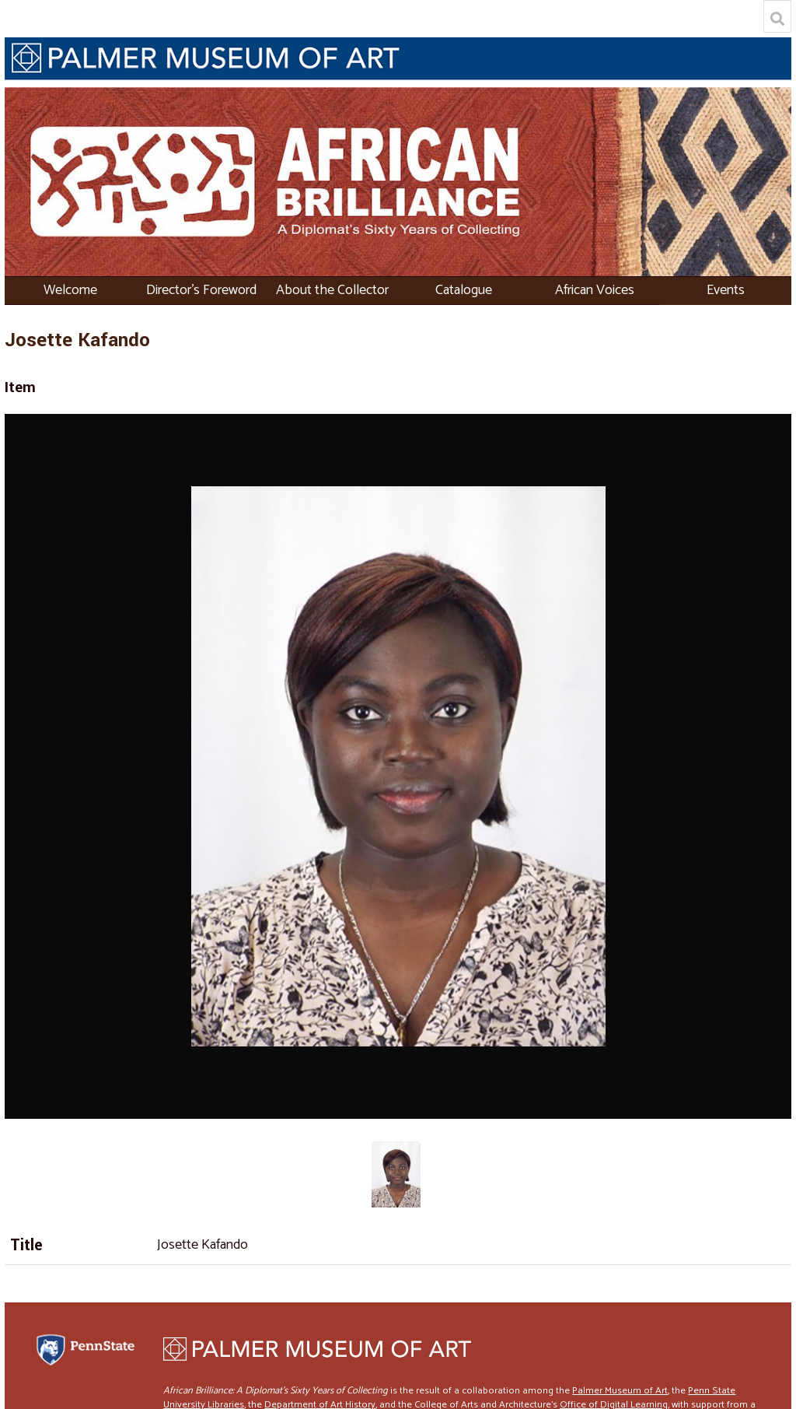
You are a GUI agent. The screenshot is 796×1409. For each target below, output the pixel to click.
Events (726, 290)
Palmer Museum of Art (620, 1391)
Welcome (70, 290)
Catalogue (463, 290)
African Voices (594, 290)
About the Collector (332, 290)
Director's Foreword (201, 290)
